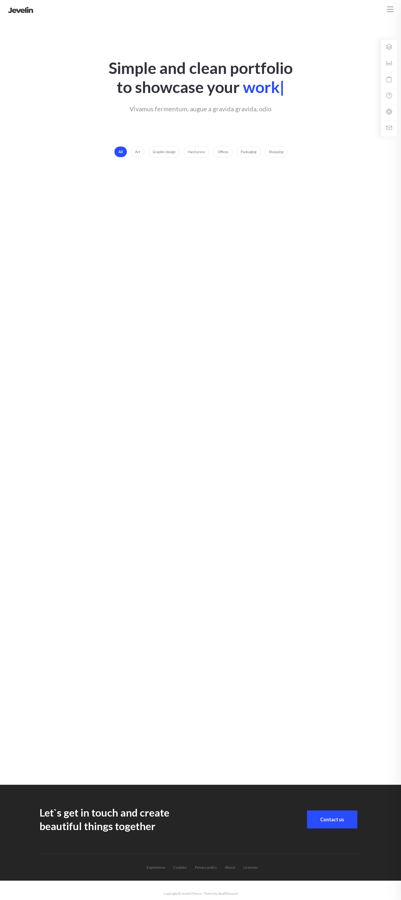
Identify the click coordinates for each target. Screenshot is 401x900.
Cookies (180, 867)
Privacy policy (206, 867)
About (230, 867)
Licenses (250, 867)
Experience (156, 867)
